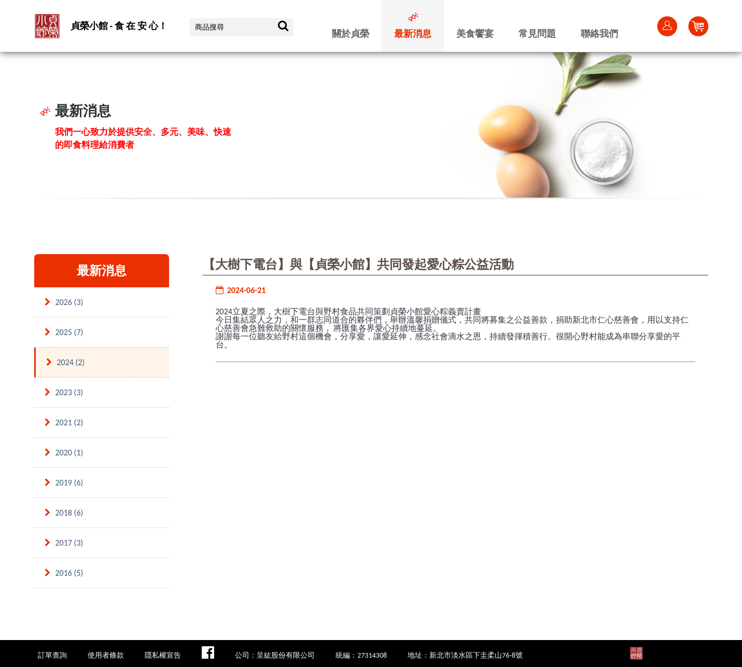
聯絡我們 (599, 33)
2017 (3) (64, 543)
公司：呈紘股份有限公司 (275, 655)
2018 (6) (64, 513)
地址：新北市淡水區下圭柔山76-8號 (465, 655)
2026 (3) (64, 302)
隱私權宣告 (163, 655)
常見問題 (537, 33)
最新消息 (412, 33)
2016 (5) (64, 573)
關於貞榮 (350, 33)
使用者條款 (106, 655)
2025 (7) (64, 332)
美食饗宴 (475, 33)
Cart (698, 26)
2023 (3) (64, 392)
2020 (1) (64, 452)
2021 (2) (64, 422)
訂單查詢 (52, 655)
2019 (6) (64, 483)
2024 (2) (65, 362)
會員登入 (666, 26)
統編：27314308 (361, 655)
